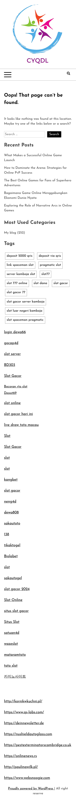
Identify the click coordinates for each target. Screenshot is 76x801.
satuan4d (11, 633)
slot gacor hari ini (18, 414)
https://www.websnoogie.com (27, 778)
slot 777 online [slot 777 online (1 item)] (17, 283)
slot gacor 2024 (17, 589)
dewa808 (11, 512)
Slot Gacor (12, 376)
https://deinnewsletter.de (24, 723)
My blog (10, 232)
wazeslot (11, 644)
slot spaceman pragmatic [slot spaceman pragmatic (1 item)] (25, 320)
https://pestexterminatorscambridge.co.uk (37, 745)
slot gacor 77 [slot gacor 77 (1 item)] (16, 292)
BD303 (9, 365)
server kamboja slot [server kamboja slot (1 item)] (21, 274)
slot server (12, 354)
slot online (12, 403)
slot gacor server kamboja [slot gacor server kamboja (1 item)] (25, 301)
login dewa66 (15, 332)
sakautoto (12, 523)
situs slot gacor (16, 611)
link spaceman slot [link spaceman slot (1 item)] (20, 265)
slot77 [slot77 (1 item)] (45, 274)
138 (6, 534)
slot (7, 458)
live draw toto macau (21, 425)
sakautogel (13, 578)
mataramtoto (15, 655)
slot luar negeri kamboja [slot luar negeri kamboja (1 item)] (24, 310)
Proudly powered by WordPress (31, 788)
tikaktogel (12, 545)
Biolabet (11, 556)
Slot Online (13, 600)
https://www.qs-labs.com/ (24, 712)
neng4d (10, 502)
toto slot (10, 666)
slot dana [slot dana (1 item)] (40, 283)
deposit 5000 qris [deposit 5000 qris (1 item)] (19, 256)
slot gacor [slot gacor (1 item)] (61, 283)
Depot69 (10, 393)
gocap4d (11, 343)
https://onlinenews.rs (20, 756)
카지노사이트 (15, 677)
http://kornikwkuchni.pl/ (23, 701)
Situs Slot (11, 622)
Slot (7, 436)
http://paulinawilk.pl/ (21, 767)
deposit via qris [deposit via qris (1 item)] (50, 256)
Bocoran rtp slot (15, 386)
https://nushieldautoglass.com (28, 734)
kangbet (11, 480)
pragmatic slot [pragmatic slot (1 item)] (50, 265)
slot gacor (12, 491)
